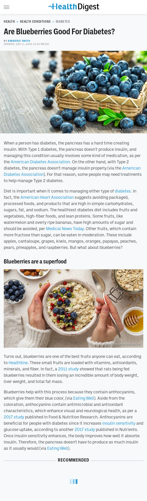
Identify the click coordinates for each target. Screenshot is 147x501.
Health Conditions (35, 21)
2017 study (14, 416)
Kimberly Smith (19, 40)
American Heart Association (47, 197)
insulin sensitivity (118, 423)
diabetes (123, 190)
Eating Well (83, 398)
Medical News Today (65, 228)
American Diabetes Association (40, 161)
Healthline (18, 362)
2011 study (68, 368)
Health (9, 21)
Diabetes (63, 21)
